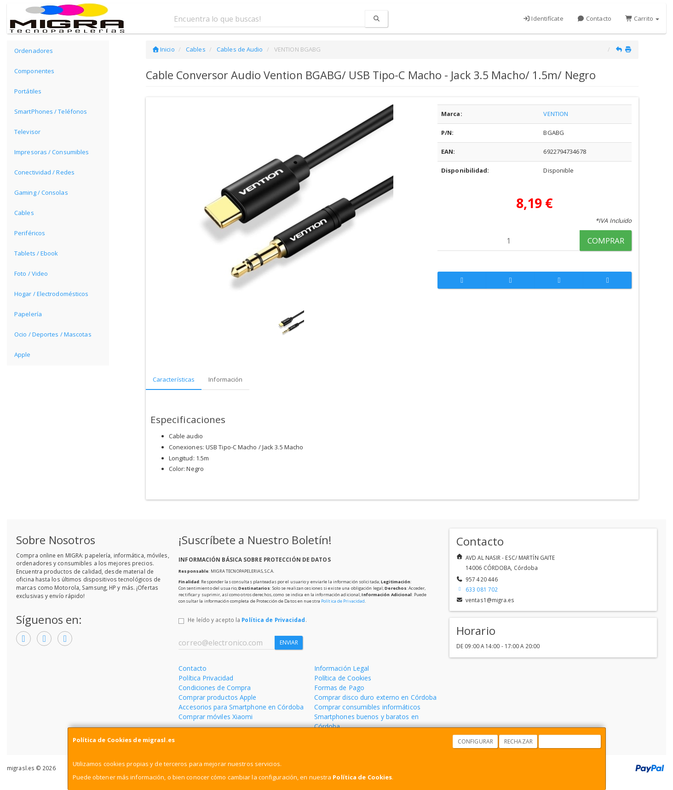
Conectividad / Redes (44, 172)
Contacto (594, 18)
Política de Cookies (362, 777)
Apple (22, 354)
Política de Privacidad (343, 601)
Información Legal (341, 668)
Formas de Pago (339, 687)
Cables (24, 213)
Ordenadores (33, 50)
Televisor (27, 132)
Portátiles (27, 91)
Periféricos (29, 233)
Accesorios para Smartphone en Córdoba (241, 707)
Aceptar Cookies (570, 741)
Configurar (475, 741)
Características (174, 379)
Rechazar (518, 741)
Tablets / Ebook (36, 253)
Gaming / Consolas (41, 192)
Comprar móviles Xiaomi (215, 716)
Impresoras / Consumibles (51, 152)
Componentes (34, 71)
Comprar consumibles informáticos (367, 707)
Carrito (642, 18)
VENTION (555, 114)
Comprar (606, 240)
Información (225, 379)
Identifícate (543, 18)
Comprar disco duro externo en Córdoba (375, 697)
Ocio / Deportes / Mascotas (53, 334)
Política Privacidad (205, 678)
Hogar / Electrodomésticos (51, 294)
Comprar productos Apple (217, 697)
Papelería (28, 314)
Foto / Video (31, 273)
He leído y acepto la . (247, 619)
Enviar (289, 642)
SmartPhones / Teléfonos (50, 111)
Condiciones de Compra (214, 687)
